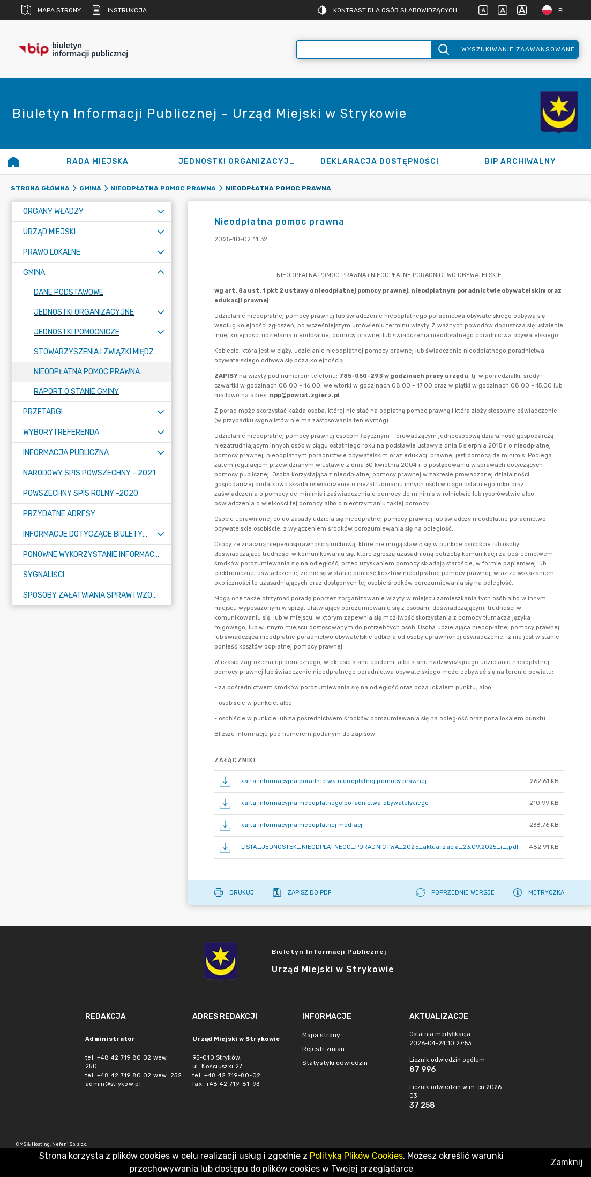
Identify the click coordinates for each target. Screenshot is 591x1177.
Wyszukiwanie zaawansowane (518, 49)
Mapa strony (51, 10)
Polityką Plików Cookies (356, 1156)
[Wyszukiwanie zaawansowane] (364, 49)
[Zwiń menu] (161, 272)
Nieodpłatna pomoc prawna (163, 188)
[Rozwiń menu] (161, 211)
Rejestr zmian (323, 1049)
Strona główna (40, 188)
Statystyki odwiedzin (335, 1063)
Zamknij (567, 1162)
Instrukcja (119, 10)
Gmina (90, 188)
